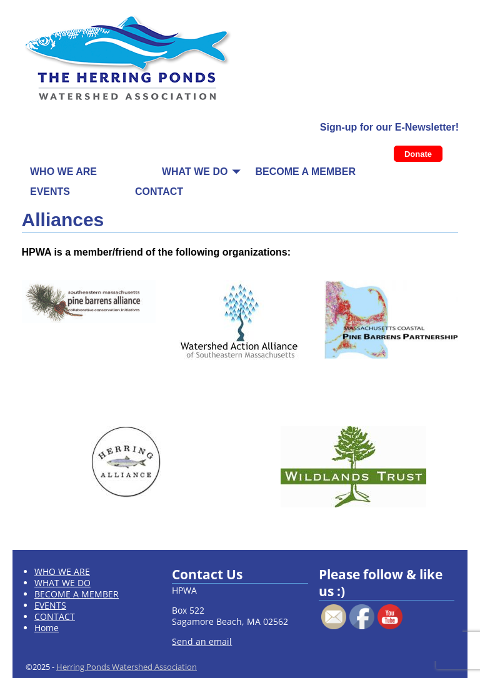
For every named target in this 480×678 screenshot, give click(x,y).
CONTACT (159, 191)
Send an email (202, 641)
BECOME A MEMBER (305, 171)
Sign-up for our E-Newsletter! (389, 127)
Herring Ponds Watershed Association (126, 666)
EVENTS (50, 191)
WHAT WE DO (195, 171)
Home (46, 628)
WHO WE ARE (63, 171)
